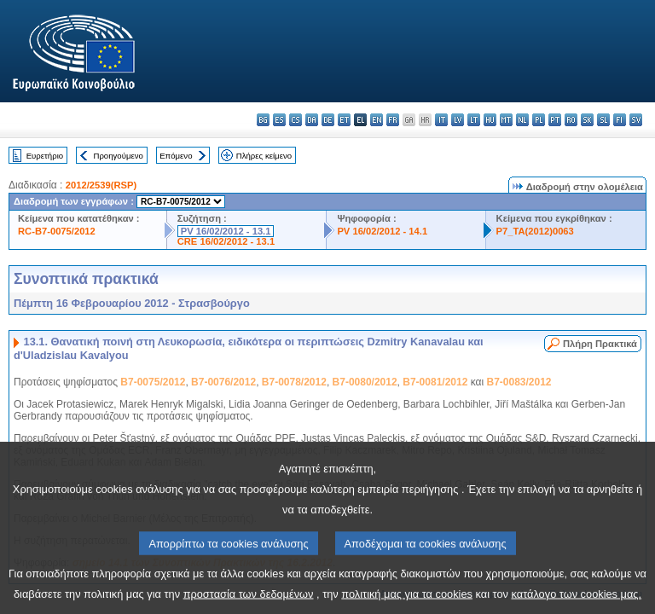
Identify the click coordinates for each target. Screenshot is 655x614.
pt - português (554, 119)
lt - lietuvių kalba (473, 119)
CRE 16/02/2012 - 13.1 (226, 241)
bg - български (263, 119)
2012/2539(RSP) (101, 185)
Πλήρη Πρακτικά (600, 344)
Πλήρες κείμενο (264, 155)
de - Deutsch (328, 119)
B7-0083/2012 (518, 382)
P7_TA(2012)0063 (535, 231)
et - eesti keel (344, 119)
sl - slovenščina (603, 119)
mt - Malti (506, 119)
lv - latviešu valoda (457, 119)
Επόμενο (175, 155)
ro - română (571, 119)
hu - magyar (490, 119)
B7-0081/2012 (435, 382)
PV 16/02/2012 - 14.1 (382, 231)
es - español (279, 119)
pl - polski (538, 119)
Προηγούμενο (117, 155)
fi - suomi (619, 119)
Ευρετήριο (44, 155)
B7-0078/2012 (294, 382)
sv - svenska (635, 119)
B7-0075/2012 (152, 382)
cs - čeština (295, 119)
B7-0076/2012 (223, 382)
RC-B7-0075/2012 (57, 231)
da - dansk (311, 119)
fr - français (392, 119)
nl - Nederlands (522, 119)
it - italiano (441, 119)
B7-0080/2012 (365, 382)
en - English (376, 119)
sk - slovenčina (587, 119)
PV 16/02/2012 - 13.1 (226, 231)
